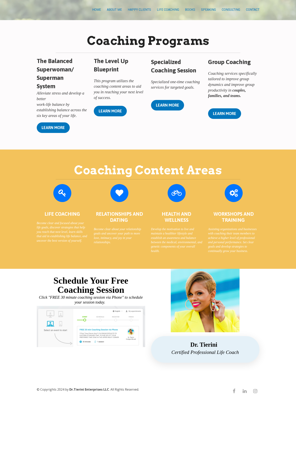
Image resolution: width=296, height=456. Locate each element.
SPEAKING (208, 10)
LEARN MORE (53, 127)
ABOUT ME (114, 10)
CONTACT (252, 10)
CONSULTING (231, 10)
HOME (96, 10)
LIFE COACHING (168, 10)
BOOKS (190, 10)
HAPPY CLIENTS (139, 10)
